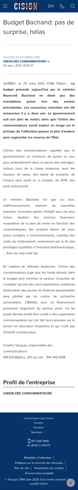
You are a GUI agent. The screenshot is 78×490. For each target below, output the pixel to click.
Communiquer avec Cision (38, 418)
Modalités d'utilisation (38, 458)
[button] (62, 6)
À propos (38, 427)
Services (38, 432)
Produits (38, 423)
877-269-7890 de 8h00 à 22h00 (38, 443)
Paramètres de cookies (49, 468)
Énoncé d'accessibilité (39, 473)
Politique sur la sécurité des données (39, 463)
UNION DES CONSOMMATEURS (27, 393)
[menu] (5, 6)
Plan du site (21, 468)
